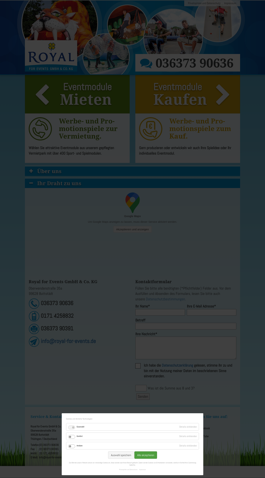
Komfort (79, 436)
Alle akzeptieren (145, 455)
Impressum (142, 469)
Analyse (79, 445)
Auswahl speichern (121, 455)
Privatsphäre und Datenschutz (128, 469)
